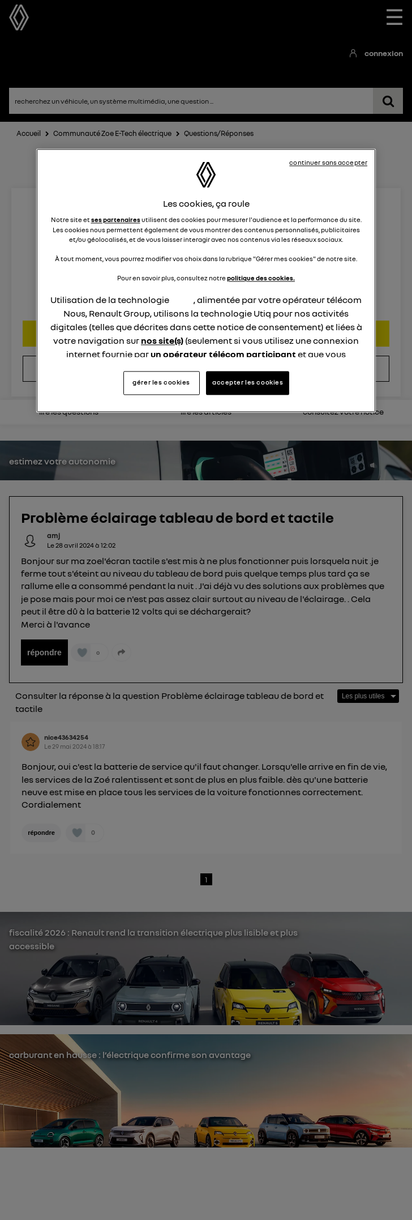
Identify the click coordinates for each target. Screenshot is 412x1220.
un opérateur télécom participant (223, 354)
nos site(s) (162, 340)
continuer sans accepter (328, 163)
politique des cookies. (261, 278)
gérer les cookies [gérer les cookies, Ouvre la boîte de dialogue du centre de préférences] (161, 383)
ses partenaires (115, 220)
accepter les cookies (247, 383)
